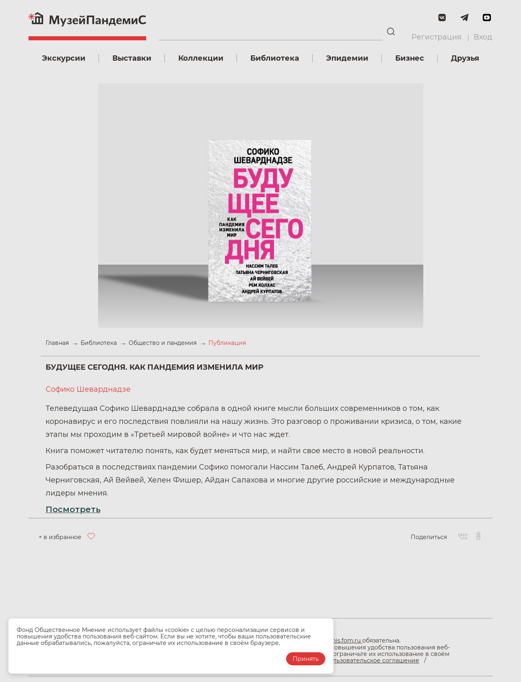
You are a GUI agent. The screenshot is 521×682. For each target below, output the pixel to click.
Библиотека (274, 58)
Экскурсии (63, 58)
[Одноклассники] (478, 537)
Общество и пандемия (163, 342)
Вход (483, 37)
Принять (306, 658)
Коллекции (200, 58)
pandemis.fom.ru (337, 640)
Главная (58, 342)
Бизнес (409, 58)
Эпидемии (347, 58)
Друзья (465, 58)
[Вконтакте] (463, 537)
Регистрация (437, 37)
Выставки (131, 58)
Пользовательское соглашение (371, 660)
